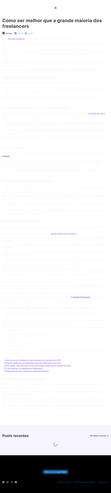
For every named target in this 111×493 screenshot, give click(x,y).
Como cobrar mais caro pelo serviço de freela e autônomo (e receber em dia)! (37, 365)
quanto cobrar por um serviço (63, 233)
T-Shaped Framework (80, 297)
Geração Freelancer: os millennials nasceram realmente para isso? (32, 363)
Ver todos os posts (98, 436)
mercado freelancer (16, 39)
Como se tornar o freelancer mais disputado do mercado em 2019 (32, 360)
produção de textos (96, 113)
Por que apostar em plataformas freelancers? (23, 368)
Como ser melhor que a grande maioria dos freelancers (52, 23)
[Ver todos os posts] (108, 436)
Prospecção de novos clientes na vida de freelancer (26, 371)
